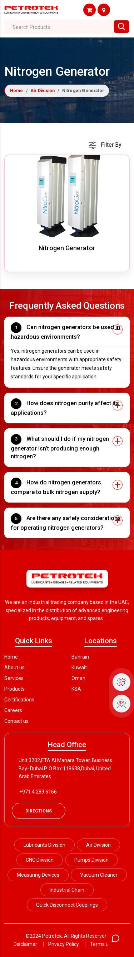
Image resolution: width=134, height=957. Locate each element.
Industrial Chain (67, 890)
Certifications (19, 699)
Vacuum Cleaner (99, 875)
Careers (13, 710)
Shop (89, 10)
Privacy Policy (63, 944)
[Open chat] (115, 938)
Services (14, 678)
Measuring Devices (38, 875)
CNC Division (40, 860)
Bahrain (80, 657)
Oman (78, 678)
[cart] (105, 145)
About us (14, 667)
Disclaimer (25, 944)
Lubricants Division (44, 845)
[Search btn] (121, 26)
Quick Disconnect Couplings (67, 905)
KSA (76, 689)
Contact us (16, 721)
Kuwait (79, 667)
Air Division (42, 90)
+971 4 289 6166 (38, 792)
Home (16, 90)
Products (14, 689)
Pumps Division (91, 860)
